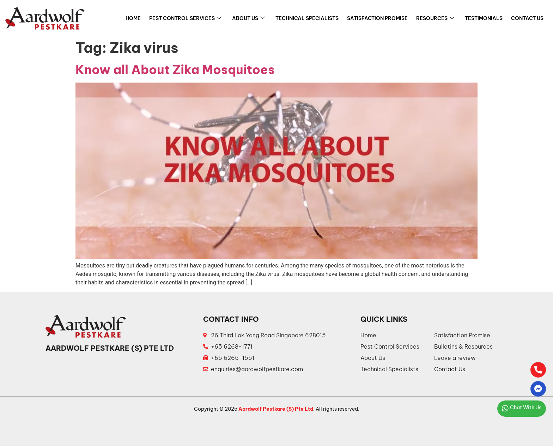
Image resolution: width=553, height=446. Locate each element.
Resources (435, 18)
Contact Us (527, 18)
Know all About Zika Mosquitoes (175, 69)
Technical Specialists (307, 18)
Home (133, 18)
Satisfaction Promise (377, 18)
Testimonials (484, 18)
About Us (248, 18)
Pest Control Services (185, 18)
